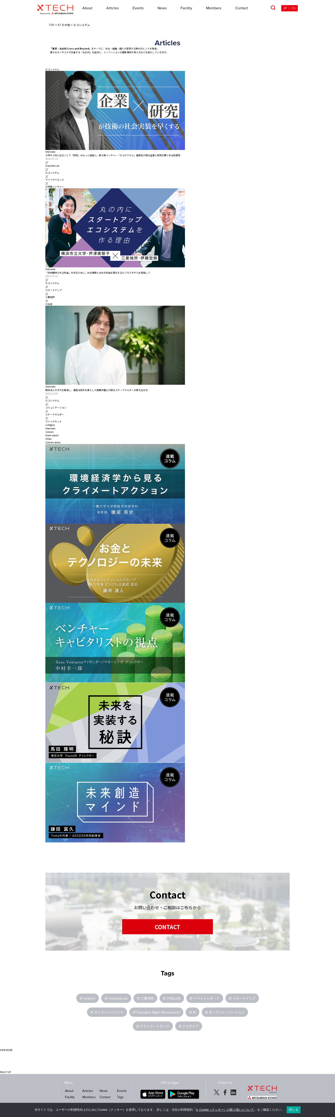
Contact (241, 8)
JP (285, 8)
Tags (120, 1097)
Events (138, 8)
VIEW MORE (6, 1050)
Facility (186, 8)
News (162, 8)
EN (293, 8)
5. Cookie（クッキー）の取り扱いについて (225, 1109)
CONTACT (167, 927)
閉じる (293, 1109)
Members (213, 8)
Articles (112, 8)
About (87, 8)
